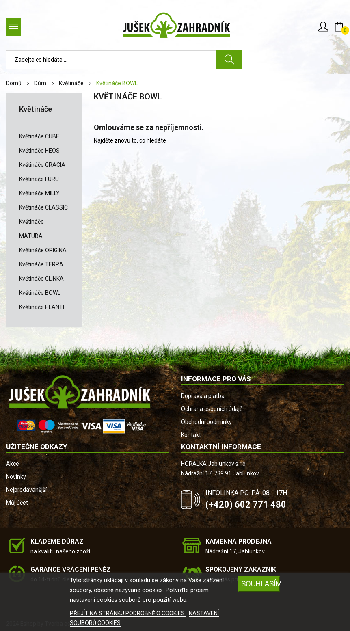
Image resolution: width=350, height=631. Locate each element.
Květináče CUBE (39, 136)
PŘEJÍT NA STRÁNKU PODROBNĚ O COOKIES (128, 613)
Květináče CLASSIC (43, 207)
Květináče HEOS (39, 150)
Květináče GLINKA (41, 278)
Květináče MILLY (39, 193)
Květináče (35, 109)
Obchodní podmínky (206, 422)
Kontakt (191, 435)
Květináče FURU (39, 179)
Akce (12, 463)
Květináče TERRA (41, 264)
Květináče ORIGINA (43, 250)
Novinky (16, 476)
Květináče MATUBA (31, 228)
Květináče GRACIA (42, 165)
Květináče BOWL (39, 293)
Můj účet (17, 502)
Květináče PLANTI (41, 307)
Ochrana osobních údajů (212, 409)
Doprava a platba (203, 396)
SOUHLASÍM (260, 583)
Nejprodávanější (26, 489)
